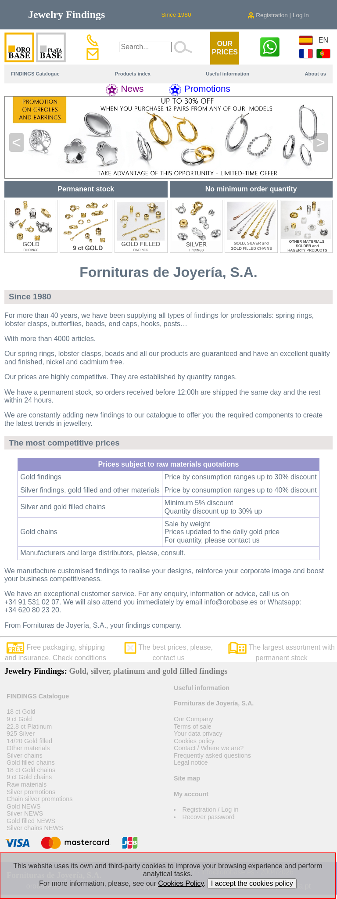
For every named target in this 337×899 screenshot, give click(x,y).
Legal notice (191, 762)
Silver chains (25, 755)
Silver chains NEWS (35, 827)
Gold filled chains (31, 762)
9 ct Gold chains (29, 776)
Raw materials (27, 784)
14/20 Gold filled (29, 740)
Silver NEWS (25, 813)
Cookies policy (194, 740)
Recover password (208, 816)
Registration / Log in (210, 809)
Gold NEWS (24, 806)
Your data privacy (198, 733)
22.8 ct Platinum (29, 726)
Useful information (227, 73)
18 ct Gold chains (31, 769)
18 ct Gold (21, 711)
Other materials (28, 748)
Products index (133, 73)
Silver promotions (31, 791)
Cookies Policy (181, 883)
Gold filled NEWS (31, 820)
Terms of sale (193, 726)
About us (315, 73)
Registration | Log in (278, 15)
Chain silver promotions (39, 798)
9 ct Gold (19, 719)
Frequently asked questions (212, 755)
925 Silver (21, 733)
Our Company (193, 719)
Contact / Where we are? (209, 748)
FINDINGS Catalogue (35, 73)
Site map (187, 778)
